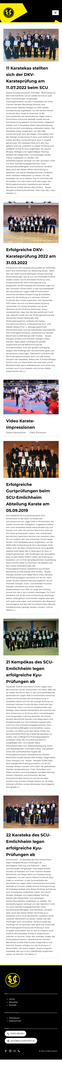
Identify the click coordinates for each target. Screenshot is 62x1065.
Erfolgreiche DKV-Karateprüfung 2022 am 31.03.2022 (31, 256)
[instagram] (10, 1051)
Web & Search (52, 1051)
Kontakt (12, 1005)
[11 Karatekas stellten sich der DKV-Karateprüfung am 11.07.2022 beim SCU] (31, 45)
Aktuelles (13, 1002)
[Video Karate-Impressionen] (31, 397)
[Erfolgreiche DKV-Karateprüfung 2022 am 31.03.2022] (31, 222)
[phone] (19, 1051)
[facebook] (6, 1051)
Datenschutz (15, 1021)
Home (12, 999)
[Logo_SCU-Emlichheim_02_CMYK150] (8, 8)
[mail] (14, 1051)
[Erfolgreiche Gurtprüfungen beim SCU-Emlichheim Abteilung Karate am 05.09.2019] (31, 459)
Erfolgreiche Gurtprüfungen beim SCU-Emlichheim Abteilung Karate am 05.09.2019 (28, 497)
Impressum (14, 1018)
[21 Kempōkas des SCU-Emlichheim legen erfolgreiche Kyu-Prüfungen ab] (31, 637)
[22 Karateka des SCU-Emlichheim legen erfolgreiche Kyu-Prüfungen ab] (31, 812)
